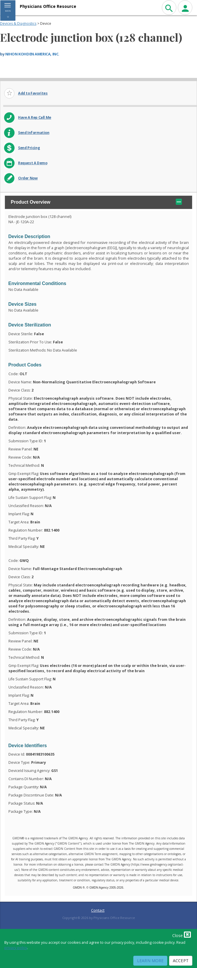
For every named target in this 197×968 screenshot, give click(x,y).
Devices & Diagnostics (18, 23)
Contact (97, 910)
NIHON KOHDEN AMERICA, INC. (32, 54)
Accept (181, 960)
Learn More (150, 960)
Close (181, 934)
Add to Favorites (33, 93)
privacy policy (15, 947)
